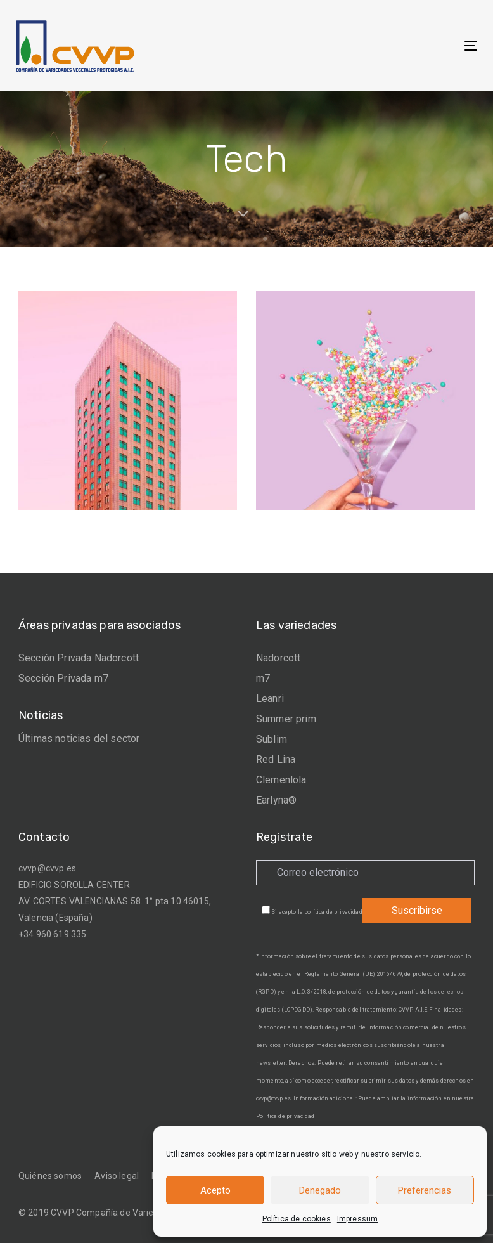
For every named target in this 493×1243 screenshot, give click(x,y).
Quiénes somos (50, 1176)
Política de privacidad (285, 1116)
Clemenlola (281, 780)
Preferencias (424, 1190)
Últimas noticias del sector (78, 738)
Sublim (271, 739)
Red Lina (275, 759)
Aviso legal (116, 1176)
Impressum (357, 1218)
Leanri (270, 699)
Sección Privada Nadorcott (78, 658)
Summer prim (286, 719)
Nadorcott (278, 658)
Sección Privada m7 (63, 678)
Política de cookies (296, 1218)
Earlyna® (276, 800)
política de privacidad (333, 912)
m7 (263, 678)
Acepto (215, 1190)
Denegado (320, 1190)
